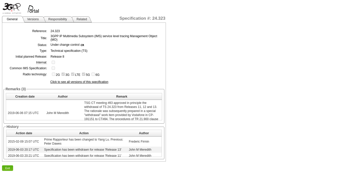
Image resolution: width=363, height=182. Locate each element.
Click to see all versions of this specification (79, 82)
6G (98, 75)
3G (68, 75)
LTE (77, 75)
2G (58, 75)
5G (88, 75)
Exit (7, 168)
